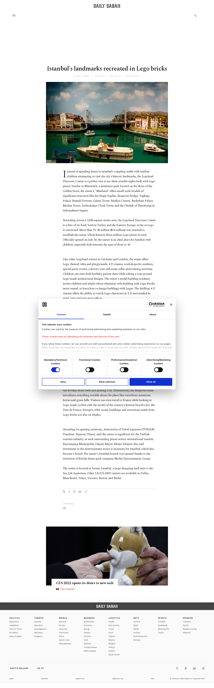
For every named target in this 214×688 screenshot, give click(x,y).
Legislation (14, 625)
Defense (87, 643)
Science (112, 640)
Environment (114, 625)
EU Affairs (13, 632)
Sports (162, 618)
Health (111, 621)
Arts (136, 618)
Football (161, 621)
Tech (86, 640)
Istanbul (37, 621)
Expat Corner (114, 654)
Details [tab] (107, 314)
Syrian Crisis (64, 640)
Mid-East (62, 621)
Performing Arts (140, 636)
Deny (63, 382)
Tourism (87, 636)
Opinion (188, 618)
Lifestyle (114, 618)
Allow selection (107, 382)
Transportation (90, 647)
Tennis (161, 632)
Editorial (186, 632)
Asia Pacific (64, 632)
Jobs (11, 678)
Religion (112, 643)
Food (111, 632)
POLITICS (14, 618)
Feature (112, 651)
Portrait (136, 632)
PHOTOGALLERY (68, 589)
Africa (61, 636)
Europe (62, 625)
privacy (45, 678)
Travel (111, 629)
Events (136, 629)
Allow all (150, 382)
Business (89, 618)
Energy (87, 629)
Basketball (162, 625)
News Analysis (15, 636)
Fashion (112, 636)
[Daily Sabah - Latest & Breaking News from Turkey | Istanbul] (107, 6)
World (63, 618)
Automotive (89, 621)
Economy (88, 625)
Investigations (40, 629)
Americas (63, 629)
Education (38, 625)
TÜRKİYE (39, 618)
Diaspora (38, 636)
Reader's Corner (190, 629)
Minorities (38, 632)
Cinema (136, 621)
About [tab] (152, 314)
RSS (152, 678)
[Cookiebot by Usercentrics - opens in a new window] (151, 304)
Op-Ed (185, 625)
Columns (187, 621)
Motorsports (163, 629)
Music (135, 625)
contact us (118, 678)
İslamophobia (65, 643)
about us (80, 678)
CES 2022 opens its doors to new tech (86, 583)
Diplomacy (14, 621)
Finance (87, 632)
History (112, 647)
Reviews (136, 640)
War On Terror (15, 629)
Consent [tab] (61, 314)
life (64, 508)
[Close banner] (171, 304)
